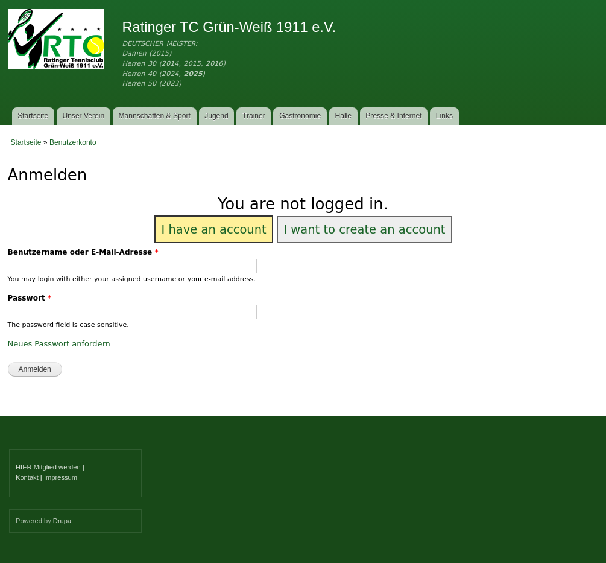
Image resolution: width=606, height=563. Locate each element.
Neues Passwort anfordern (59, 343)
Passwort (30, 298)
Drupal (63, 520)
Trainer (253, 116)
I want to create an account (364, 230)
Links (444, 116)
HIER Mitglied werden (48, 467)
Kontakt (27, 477)
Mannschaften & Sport (154, 116)
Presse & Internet (393, 116)
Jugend (216, 116)
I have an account (213, 230)
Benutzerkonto (72, 142)
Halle (343, 116)
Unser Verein (83, 116)
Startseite (32, 116)
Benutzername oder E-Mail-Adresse (83, 252)
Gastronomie (300, 116)
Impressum (60, 477)
